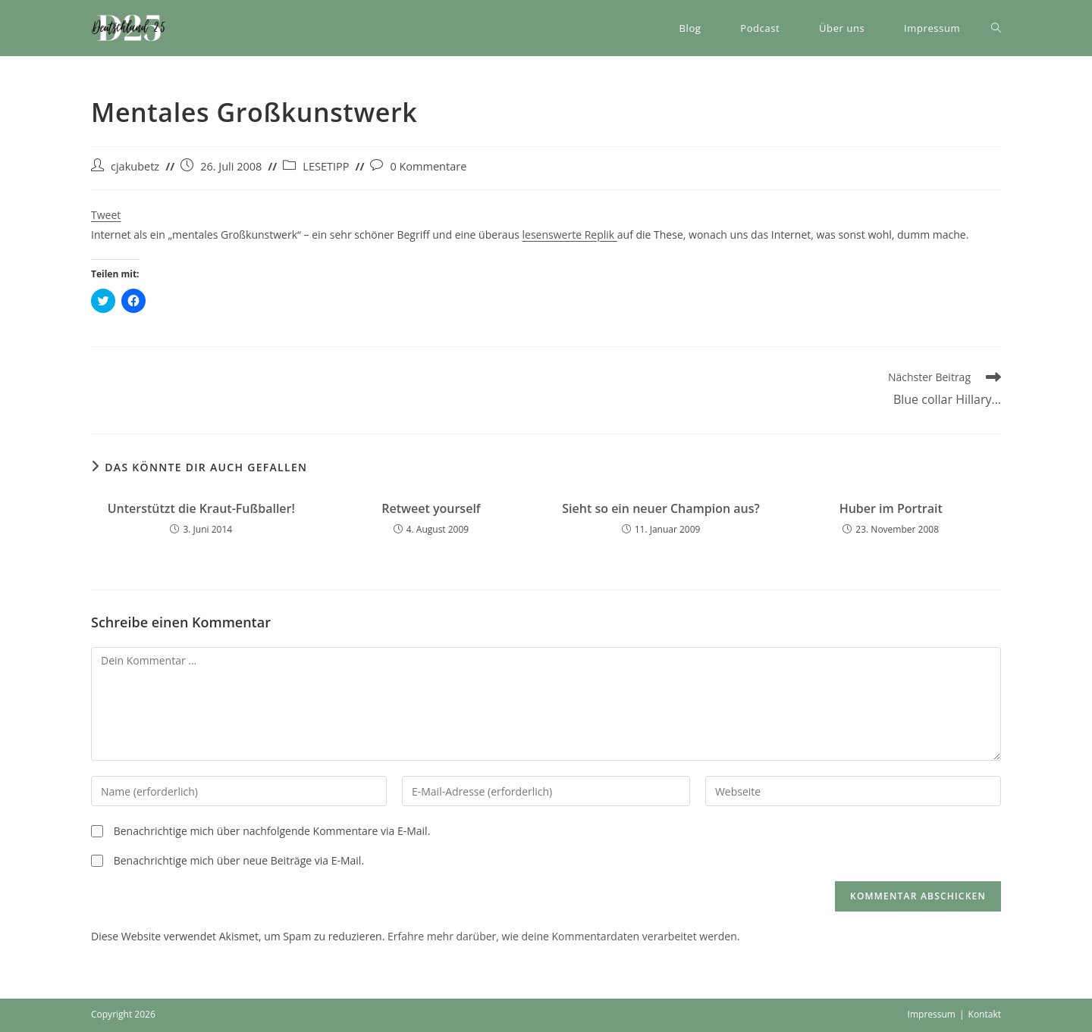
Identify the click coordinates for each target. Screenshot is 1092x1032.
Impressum (932, 1014)
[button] (129, 28)
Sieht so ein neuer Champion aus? (661, 508)
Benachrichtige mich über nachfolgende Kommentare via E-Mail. (272, 831)
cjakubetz (135, 166)
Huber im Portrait (891, 508)
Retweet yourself (430, 508)
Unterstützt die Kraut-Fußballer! (201, 508)
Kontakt (984, 1014)
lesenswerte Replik (569, 234)
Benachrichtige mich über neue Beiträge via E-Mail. (239, 860)
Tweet (106, 215)
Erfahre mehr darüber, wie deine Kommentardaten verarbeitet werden (562, 936)
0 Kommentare (428, 166)
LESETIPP (326, 166)
